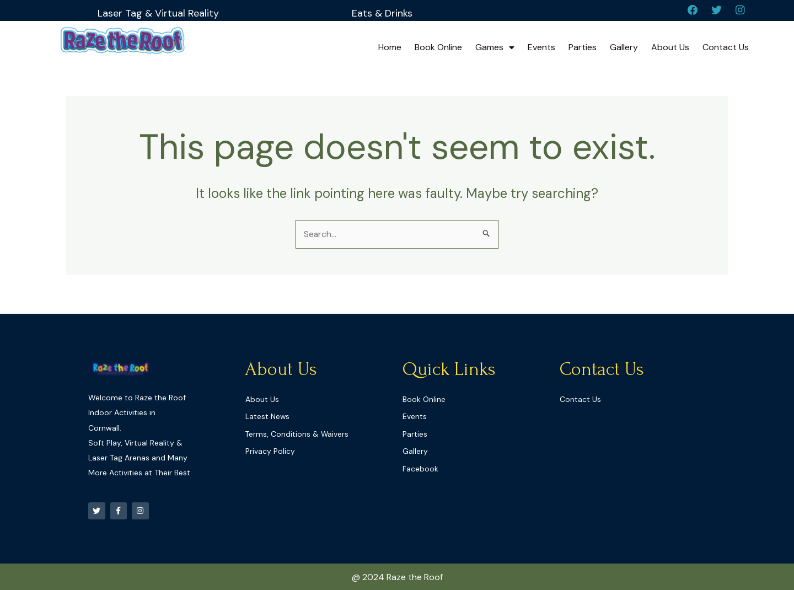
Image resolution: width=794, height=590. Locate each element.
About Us (670, 48)
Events (541, 48)
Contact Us (725, 48)
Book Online (438, 48)
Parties (582, 48)
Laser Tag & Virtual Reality (158, 13)
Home (389, 48)
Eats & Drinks (382, 13)
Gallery (624, 48)
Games (494, 48)
